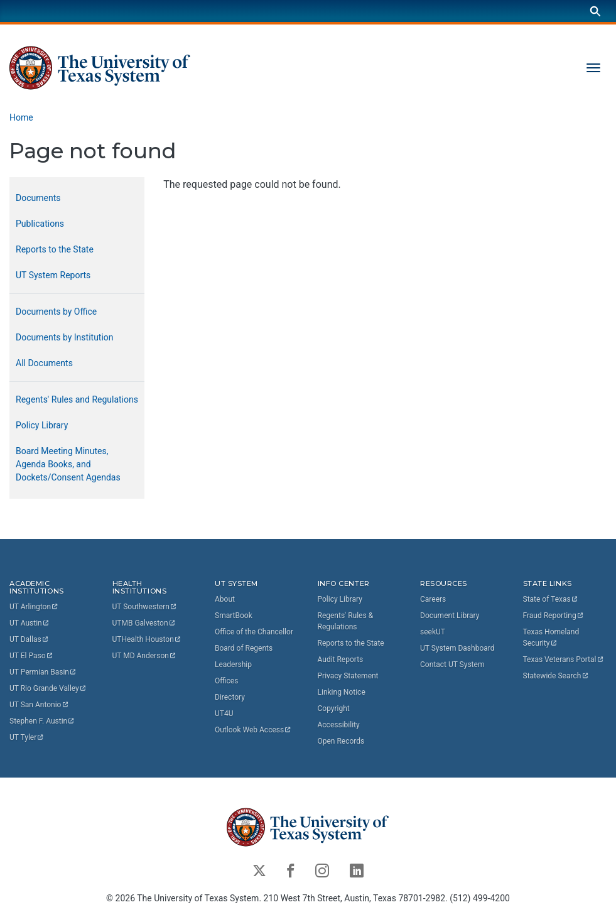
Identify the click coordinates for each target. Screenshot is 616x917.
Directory (230, 697)
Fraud (554, 615)
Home (21, 117)
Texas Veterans (564, 659)
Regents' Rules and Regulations (77, 399)
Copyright (334, 708)
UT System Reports (53, 275)
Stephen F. (42, 721)
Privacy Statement (348, 675)
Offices (226, 680)
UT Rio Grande (48, 689)
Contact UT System (452, 664)
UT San (39, 705)
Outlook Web (253, 729)
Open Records (341, 741)
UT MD (144, 656)
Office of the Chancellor (254, 631)
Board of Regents (244, 648)
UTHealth (147, 640)
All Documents (44, 363)
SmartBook (233, 615)
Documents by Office (56, 312)
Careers (433, 599)
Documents (38, 198)
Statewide (556, 675)
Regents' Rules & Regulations (346, 621)
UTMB (144, 623)
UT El (31, 656)
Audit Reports (341, 659)
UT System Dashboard (457, 648)
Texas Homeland (552, 637)
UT (34, 607)
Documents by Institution (65, 337)
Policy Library (42, 425)
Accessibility (339, 724)
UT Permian (43, 672)
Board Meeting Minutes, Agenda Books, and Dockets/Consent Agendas (68, 464)
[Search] (595, 11)
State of (551, 599)
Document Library (449, 615)
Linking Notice (341, 692)
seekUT (432, 631)
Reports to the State (55, 249)
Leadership (233, 664)
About (225, 599)
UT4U (224, 713)
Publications (40, 224)
